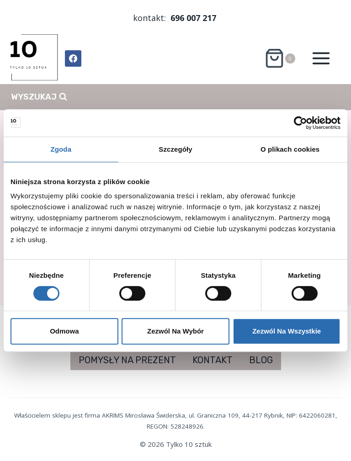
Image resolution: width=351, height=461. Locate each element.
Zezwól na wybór (175, 331)
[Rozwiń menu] (321, 58)
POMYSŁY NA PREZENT (127, 360)
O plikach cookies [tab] (290, 149)
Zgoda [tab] (61, 149)
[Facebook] (73, 58)
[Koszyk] (279, 58)
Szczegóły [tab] (175, 149)
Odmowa (64, 331)
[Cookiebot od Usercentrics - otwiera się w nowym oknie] (300, 123)
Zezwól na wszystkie (286, 331)
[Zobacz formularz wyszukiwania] (39, 97)
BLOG (261, 360)
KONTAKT (212, 360)
